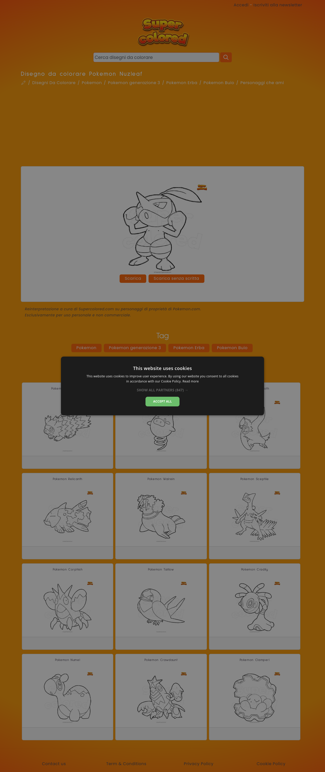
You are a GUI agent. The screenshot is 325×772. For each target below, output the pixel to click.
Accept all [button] (162, 401)
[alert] (162, 386)
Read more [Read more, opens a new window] (191, 381)
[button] (162, 390)
